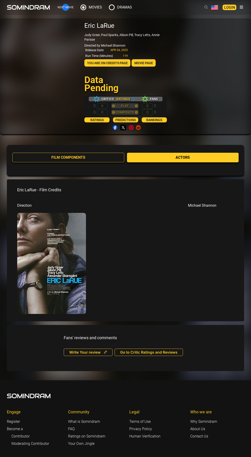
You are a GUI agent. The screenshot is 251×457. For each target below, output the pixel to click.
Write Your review (88, 352)
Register (13, 421)
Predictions (125, 120)
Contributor (20, 436)
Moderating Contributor (30, 443)
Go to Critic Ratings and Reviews (149, 352)
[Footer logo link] (29, 395)
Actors (183, 157)
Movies (95, 7)
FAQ (71, 428)
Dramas (124, 7)
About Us (197, 428)
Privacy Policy (140, 428)
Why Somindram (203, 421)
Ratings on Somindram (86, 436)
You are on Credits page (107, 63)
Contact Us (199, 436)
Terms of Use (140, 421)
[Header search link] (206, 7)
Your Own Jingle (81, 443)
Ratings (97, 120)
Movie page (143, 63)
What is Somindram (84, 421)
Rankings (154, 120)
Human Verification (144, 436)
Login (229, 7)
